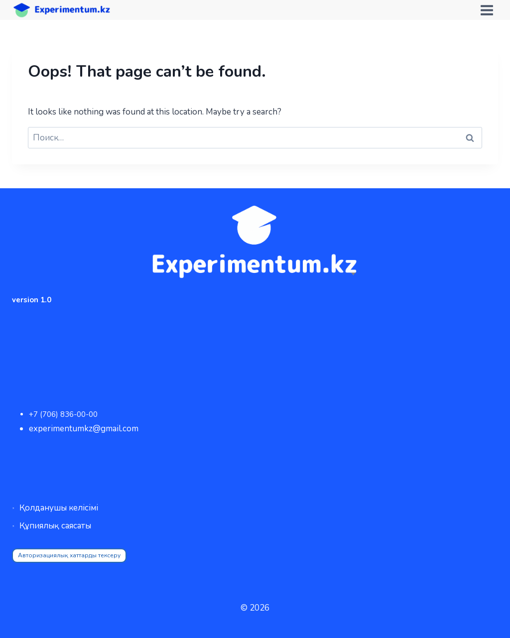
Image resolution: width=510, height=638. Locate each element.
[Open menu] (486, 10)
